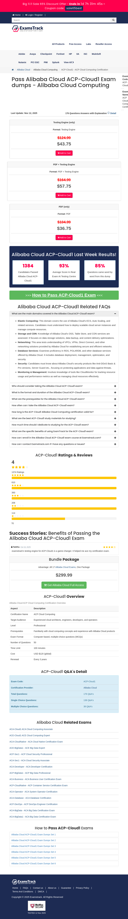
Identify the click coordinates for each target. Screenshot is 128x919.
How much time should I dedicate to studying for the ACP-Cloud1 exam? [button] (50, 424)
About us (52, 888)
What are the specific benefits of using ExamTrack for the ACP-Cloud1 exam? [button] (53, 431)
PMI (46, 62)
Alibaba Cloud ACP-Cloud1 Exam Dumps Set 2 (33, 840)
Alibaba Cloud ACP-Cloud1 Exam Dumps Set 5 (33, 857)
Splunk (55, 62)
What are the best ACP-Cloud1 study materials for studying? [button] (44, 418)
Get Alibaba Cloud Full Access (64, 585)
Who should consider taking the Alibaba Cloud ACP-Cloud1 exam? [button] (47, 386)
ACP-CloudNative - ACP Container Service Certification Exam (39, 785)
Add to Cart (64, 153)
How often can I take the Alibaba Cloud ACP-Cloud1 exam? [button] (43, 405)
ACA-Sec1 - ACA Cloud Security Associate (30, 760)
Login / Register (34, 15)
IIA (78, 54)
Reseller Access (104, 44)
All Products (58, 44)
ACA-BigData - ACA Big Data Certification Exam (32, 810)
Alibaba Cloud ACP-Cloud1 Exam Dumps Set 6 (33, 863)
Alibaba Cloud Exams (65, 567)
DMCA (41, 891)
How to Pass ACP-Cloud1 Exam (64, 295)
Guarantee (66, 888)
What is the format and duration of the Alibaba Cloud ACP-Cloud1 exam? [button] (51, 392)
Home (16, 15)
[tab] (64, 313)
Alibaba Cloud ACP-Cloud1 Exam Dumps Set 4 (33, 852)
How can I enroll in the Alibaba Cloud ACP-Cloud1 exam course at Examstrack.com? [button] (56, 437)
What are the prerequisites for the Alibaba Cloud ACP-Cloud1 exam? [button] (48, 398)
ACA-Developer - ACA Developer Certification (31, 766)
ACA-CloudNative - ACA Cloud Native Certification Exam (36, 741)
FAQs (25, 888)
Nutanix (22, 62)
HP (70, 54)
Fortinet (60, 54)
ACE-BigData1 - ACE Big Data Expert (27, 748)
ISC (85, 54)
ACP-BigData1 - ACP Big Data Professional (30, 773)
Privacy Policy (82, 888)
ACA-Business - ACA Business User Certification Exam (35, 779)
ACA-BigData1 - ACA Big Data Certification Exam (33, 816)
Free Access (75, 44)
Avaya (33, 54)
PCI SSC (35, 62)
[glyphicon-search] (113, 20)
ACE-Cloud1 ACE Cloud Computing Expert (30, 735)
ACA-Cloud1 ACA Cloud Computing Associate (31, 729)
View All (69, 62)
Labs (88, 44)
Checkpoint (46, 54)
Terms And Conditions (22, 891)
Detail (111, 113)
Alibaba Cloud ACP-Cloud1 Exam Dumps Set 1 (33, 834)
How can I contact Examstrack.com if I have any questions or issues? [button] (48, 444)
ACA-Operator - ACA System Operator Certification (34, 791)
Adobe (22, 54)
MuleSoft (96, 54)
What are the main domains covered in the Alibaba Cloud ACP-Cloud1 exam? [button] (53, 313)
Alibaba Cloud (23, 69)
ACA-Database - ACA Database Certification (30, 798)
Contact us (38, 888)
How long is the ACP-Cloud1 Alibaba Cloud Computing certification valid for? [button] (53, 411)
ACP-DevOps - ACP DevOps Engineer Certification (34, 804)
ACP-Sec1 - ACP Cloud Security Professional (31, 754)
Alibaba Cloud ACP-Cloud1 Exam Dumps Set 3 (33, 846)
